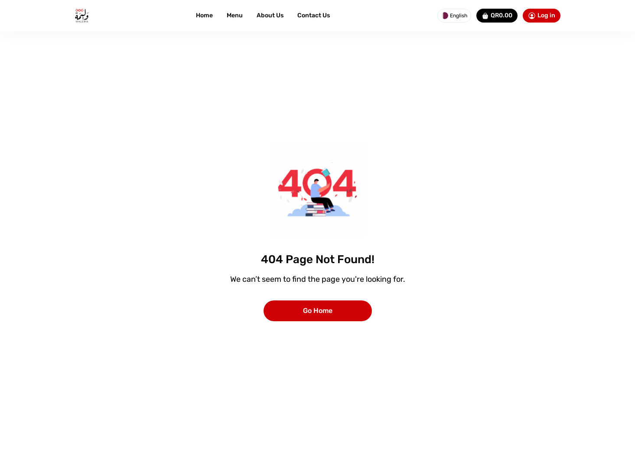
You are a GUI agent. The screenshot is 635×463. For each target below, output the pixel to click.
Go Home (317, 310)
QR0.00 (497, 16)
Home (204, 15)
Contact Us (313, 15)
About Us (270, 15)
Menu (235, 15)
